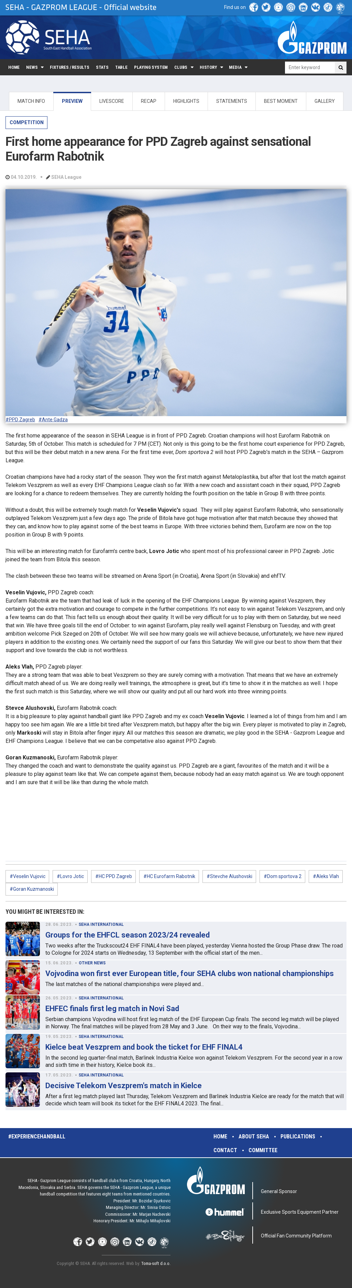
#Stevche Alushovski (229, 876)
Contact (225, 1150)
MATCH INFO (31, 101)
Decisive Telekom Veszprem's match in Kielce (123, 1085)
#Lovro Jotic (70, 876)
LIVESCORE (111, 101)
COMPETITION (27, 122)
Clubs (180, 67)
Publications (297, 1136)
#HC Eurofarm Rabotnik (169, 876)
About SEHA (254, 1136)
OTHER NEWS (92, 963)
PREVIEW (72, 101)
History (208, 67)
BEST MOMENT (281, 101)
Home (14, 67)
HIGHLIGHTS (186, 101)
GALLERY (325, 101)
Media (235, 67)
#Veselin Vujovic (27, 876)
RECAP (148, 101)
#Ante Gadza (53, 419)
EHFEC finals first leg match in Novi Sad (112, 1008)
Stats (102, 67)
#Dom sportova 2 (282, 876)
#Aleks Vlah (326, 876)
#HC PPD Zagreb (113, 876)
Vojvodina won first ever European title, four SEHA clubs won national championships (189, 973)
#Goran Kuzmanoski (32, 889)
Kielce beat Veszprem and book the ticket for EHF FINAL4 (144, 1047)
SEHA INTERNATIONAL (101, 924)
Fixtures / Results (69, 67)
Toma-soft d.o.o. (155, 1263)
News (31, 67)
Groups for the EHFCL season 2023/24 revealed (127, 935)
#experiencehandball (36, 1136)
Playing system (151, 67)
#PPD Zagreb (20, 419)
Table (121, 67)
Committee (263, 1150)
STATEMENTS (231, 101)
